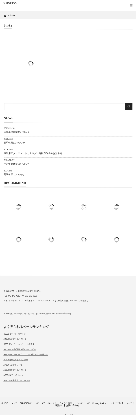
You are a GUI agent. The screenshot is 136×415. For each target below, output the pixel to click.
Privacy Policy (99, 403)
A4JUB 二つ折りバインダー (15, 339)
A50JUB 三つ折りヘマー (14, 375)
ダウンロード (47, 403)
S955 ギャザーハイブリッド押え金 (18, 344)
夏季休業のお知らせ (14, 142)
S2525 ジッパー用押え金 (14, 334)
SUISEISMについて (29, 403)
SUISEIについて (9, 403)
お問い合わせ (72, 405)
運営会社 (59, 405)
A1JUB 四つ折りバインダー (15, 370)
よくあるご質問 (64, 403)
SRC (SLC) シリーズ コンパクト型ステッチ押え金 (25, 354)
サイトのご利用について (120, 403)
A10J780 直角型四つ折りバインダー (19, 349)
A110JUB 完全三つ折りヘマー (16, 380)
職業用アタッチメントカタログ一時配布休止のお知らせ (33, 153)
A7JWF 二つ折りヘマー (13, 365)
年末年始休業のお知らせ (16, 132)
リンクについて (82, 403)
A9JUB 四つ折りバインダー (15, 360)
